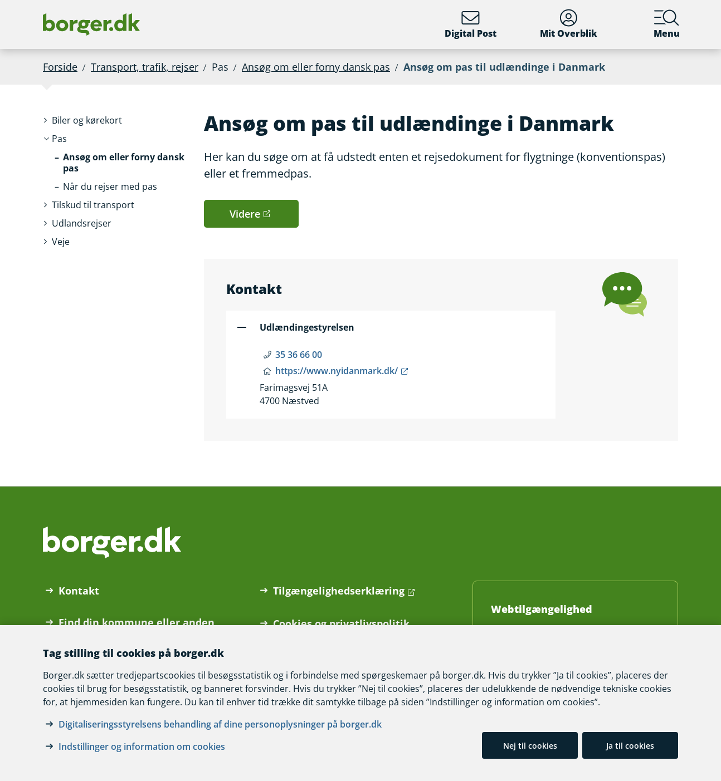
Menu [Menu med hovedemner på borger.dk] (667, 24)
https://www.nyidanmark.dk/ (336, 371)
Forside (60, 66)
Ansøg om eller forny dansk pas (316, 66)
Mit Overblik (568, 24)
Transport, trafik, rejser (144, 66)
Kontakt (79, 590)
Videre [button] (245, 213)
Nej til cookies (530, 745)
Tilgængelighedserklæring (339, 590)
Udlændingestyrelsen (307, 327)
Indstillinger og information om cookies (142, 746)
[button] (87, 120)
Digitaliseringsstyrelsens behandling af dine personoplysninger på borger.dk (220, 724)
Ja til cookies (630, 745)
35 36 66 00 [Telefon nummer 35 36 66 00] (298, 354)
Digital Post (470, 24)
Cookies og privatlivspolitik (341, 623)
